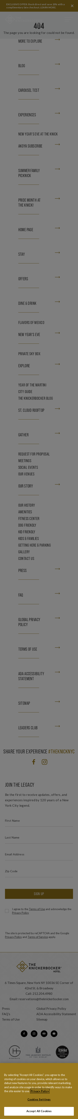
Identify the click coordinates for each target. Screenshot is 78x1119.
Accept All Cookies (39, 1114)
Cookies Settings (39, 1102)
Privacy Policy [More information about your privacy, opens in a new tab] (40, 1094)
